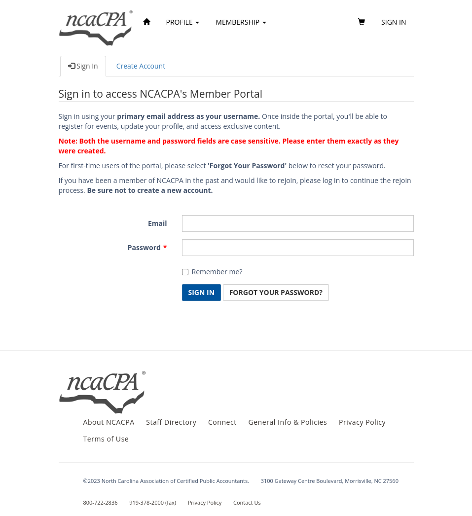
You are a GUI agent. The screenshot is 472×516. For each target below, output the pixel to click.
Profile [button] (183, 22)
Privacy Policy (362, 422)
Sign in (393, 22)
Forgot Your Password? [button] (276, 292)
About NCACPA (109, 422)
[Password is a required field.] (298, 247)
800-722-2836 (100, 502)
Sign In (83, 66)
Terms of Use (106, 438)
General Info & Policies (287, 422)
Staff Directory (171, 422)
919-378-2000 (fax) (152, 502)
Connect (222, 422)
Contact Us (247, 502)
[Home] (146, 22)
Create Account (141, 66)
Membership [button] (241, 22)
